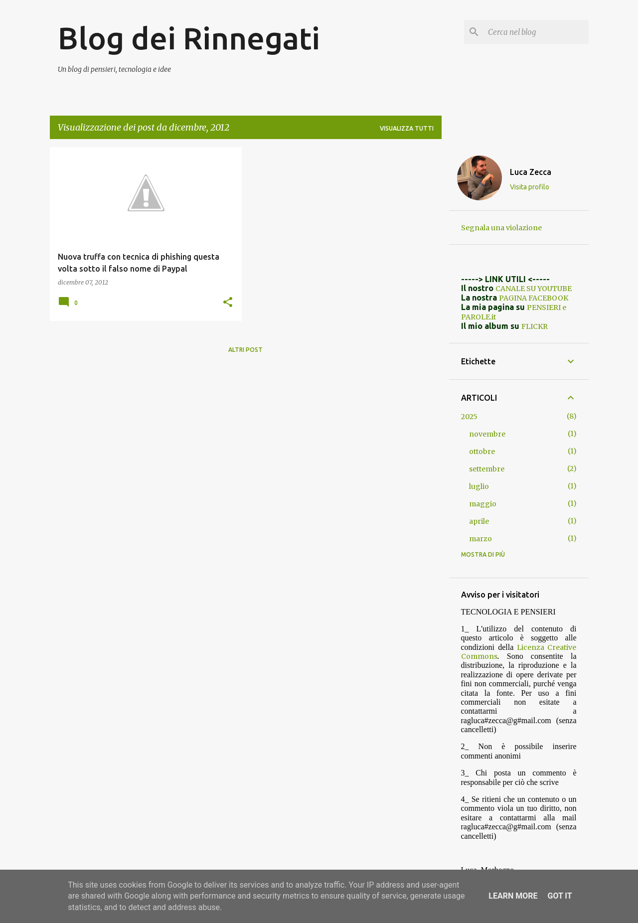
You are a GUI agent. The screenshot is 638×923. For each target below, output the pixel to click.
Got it (559, 896)
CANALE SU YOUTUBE (533, 288)
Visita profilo (529, 187)
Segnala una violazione (501, 227)
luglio (479, 486)
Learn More (512, 896)
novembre (487, 434)
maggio (482, 503)
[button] (228, 302)
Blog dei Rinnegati (189, 37)
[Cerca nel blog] (536, 32)
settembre (486, 468)
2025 (469, 416)
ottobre (482, 451)
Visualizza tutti (407, 128)
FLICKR (534, 326)
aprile (479, 521)
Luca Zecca (530, 171)
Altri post (245, 349)
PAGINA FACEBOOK (533, 298)
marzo (480, 538)
